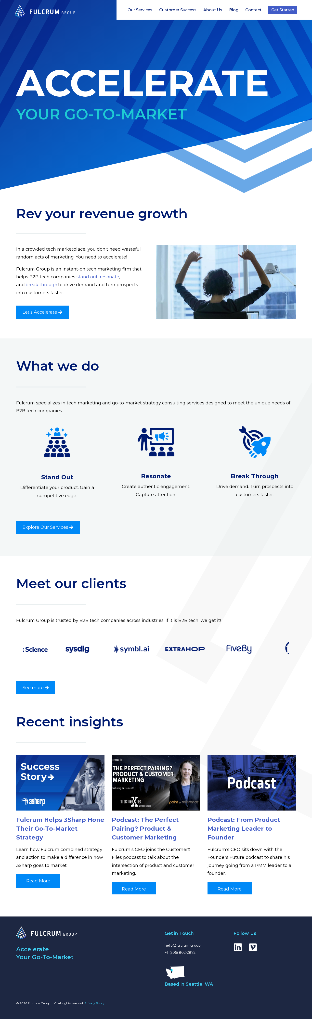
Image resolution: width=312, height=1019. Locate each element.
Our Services (140, 10)
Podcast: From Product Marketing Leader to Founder (244, 828)
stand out (87, 277)
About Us (212, 10)
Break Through (255, 476)
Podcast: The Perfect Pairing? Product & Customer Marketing (145, 828)
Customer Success (177, 10)
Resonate (156, 476)
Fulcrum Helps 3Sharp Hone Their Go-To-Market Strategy (60, 828)
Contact (253, 10)
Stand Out (57, 477)
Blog (233, 10)
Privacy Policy (94, 1003)
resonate (109, 277)
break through (41, 284)
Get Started (282, 10)
